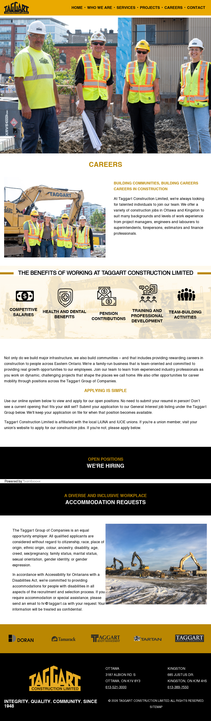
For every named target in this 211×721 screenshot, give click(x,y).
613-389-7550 (178, 687)
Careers (173, 8)
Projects (150, 8)
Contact (196, 8)
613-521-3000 (116, 687)
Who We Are (99, 8)
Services (126, 8)
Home (77, 8)
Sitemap (156, 707)
